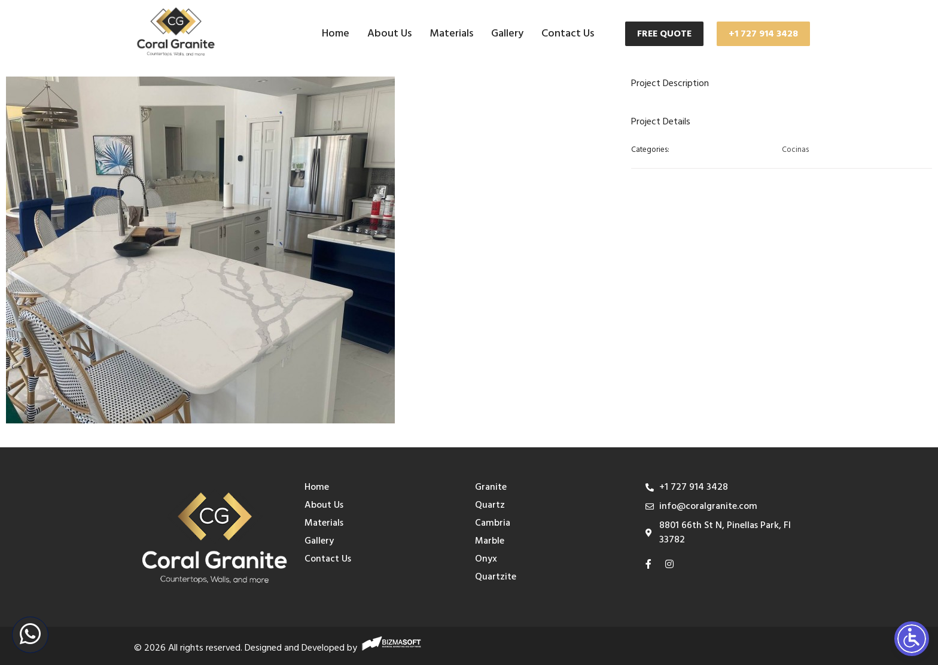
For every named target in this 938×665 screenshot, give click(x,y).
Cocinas (795, 150)
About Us (389, 33)
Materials (451, 33)
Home (335, 33)
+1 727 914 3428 (763, 34)
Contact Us (567, 33)
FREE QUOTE (664, 34)
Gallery (507, 33)
